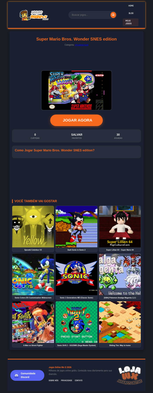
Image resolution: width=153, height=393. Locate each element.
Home (131, 5)
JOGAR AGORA (77, 120)
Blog (131, 13)
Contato (78, 380)
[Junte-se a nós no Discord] (27, 375)
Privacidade (66, 380)
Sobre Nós (53, 380)
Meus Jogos (129, 22)
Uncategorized (81, 45)
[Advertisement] (76, 57)
